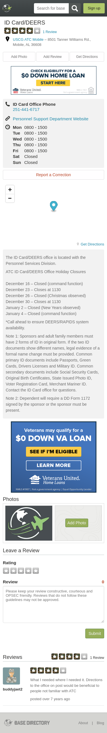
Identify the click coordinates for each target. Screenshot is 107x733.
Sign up (94, 8)
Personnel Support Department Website (50, 118)
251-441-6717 (26, 109)
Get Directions (87, 57)
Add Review (52, 57)
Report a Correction (53, 174)
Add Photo (19, 57)
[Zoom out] (10, 198)
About (83, 723)
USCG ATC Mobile (28, 39)
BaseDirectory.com (7, 8)
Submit (94, 633)
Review (53, 581)
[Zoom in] (10, 189)
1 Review (50, 32)
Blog (100, 723)
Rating (9, 562)
